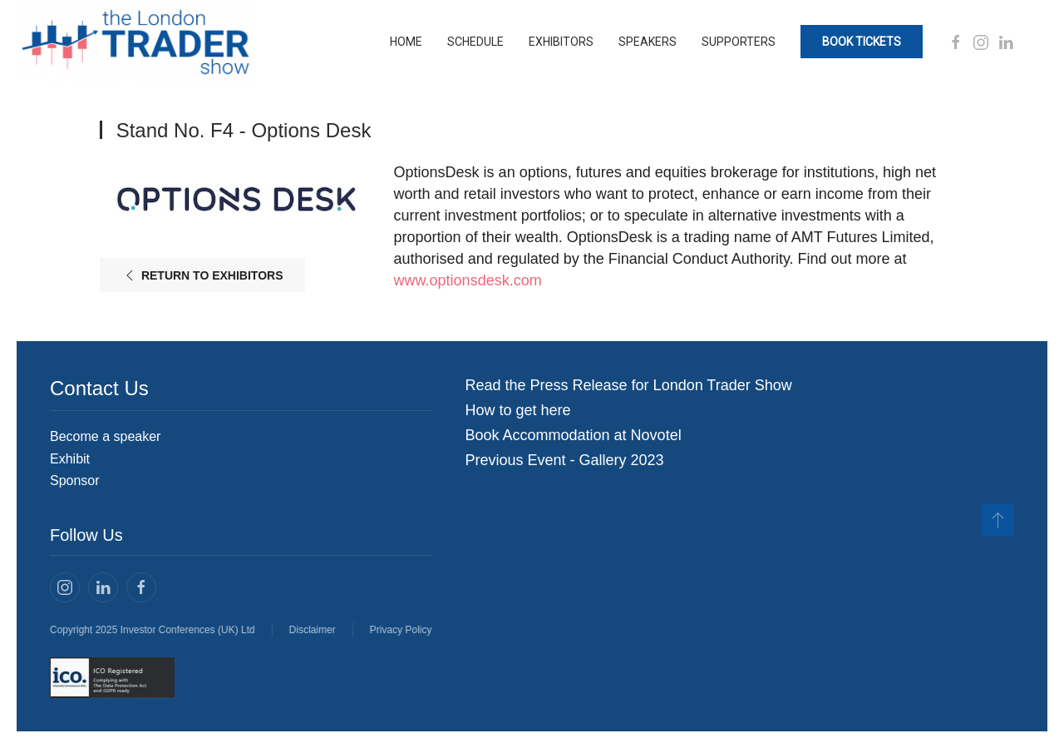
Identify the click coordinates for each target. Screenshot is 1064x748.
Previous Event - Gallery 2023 (565, 460)
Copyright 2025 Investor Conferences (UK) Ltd (151, 630)
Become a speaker (105, 436)
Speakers (647, 41)
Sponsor (75, 480)
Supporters (739, 41)
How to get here (518, 410)
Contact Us (99, 388)
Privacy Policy (399, 630)
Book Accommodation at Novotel (574, 435)
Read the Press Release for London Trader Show (629, 385)
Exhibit (70, 459)
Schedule (475, 41)
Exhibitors (561, 41)
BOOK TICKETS (861, 41)
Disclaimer (311, 630)
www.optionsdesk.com (468, 280)
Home (406, 41)
